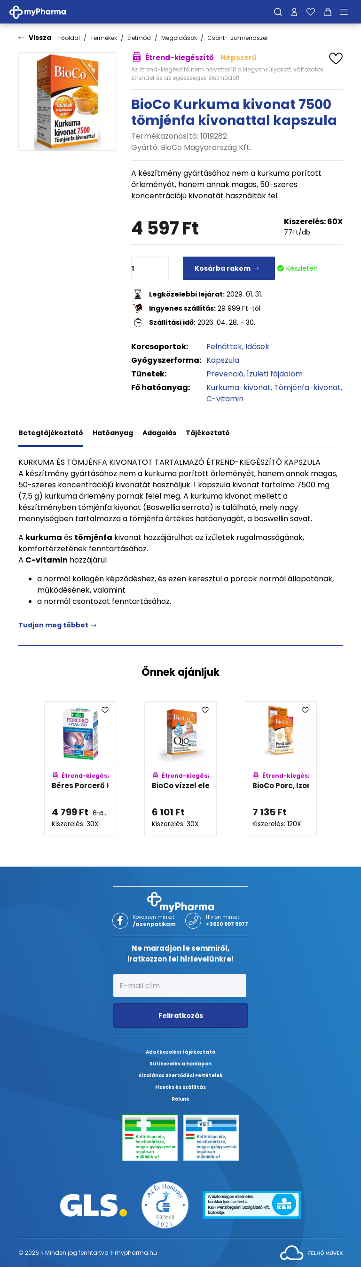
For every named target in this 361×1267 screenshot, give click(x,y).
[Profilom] (294, 11)
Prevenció (224, 373)
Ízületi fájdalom (275, 373)
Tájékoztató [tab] (208, 433)
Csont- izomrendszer (237, 38)
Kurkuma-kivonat (238, 387)
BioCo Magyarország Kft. (206, 147)
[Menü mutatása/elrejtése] (347, 12)
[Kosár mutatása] (328, 11)
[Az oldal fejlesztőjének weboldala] (311, 1252)
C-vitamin (224, 398)
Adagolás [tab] (159, 433)
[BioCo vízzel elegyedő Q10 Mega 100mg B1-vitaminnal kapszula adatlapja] (180, 768)
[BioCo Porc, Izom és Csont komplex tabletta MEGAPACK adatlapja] (281, 768)
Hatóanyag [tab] (113, 433)
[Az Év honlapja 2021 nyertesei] (164, 1204)
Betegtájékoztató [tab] (50, 433)
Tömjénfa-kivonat (307, 387)
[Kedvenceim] (310, 11)
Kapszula (222, 360)
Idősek (257, 346)
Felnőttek (224, 346)
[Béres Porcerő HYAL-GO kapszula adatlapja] (80, 768)
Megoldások (179, 38)
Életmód (139, 38)
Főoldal (69, 38)
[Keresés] (278, 11)
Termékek (103, 38)
